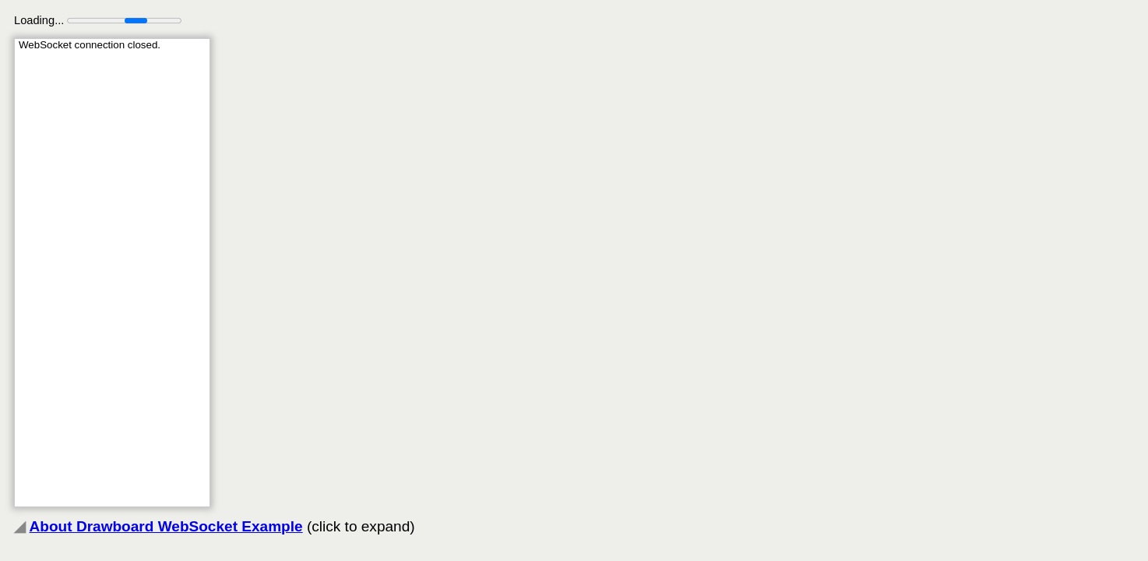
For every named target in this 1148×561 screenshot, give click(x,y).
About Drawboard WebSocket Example (166, 526)
